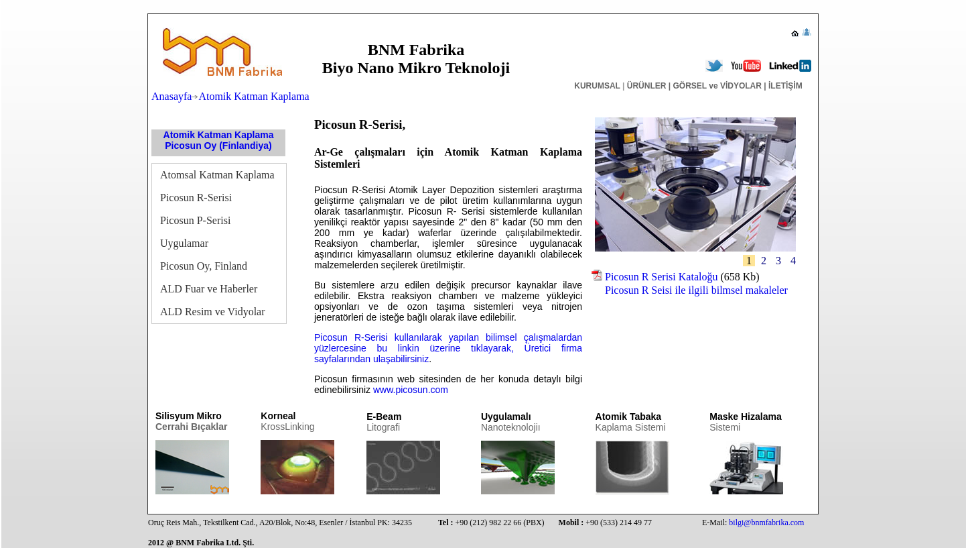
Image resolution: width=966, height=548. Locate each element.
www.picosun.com (410, 389)
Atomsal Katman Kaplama (217, 174)
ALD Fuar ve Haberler (208, 288)
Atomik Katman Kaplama (253, 96)
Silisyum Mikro (191, 421)
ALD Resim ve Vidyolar (212, 311)
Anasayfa (171, 96)
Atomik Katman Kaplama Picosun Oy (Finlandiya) (218, 140)
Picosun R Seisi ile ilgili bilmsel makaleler (690, 290)
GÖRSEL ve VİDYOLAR (717, 86)
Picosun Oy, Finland (203, 266)
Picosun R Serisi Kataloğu (661, 276)
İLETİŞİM (784, 86)
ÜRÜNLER (647, 86)
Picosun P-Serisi (195, 220)
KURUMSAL (597, 86)
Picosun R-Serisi (196, 197)
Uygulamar (184, 243)
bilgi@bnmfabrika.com (766, 522)
